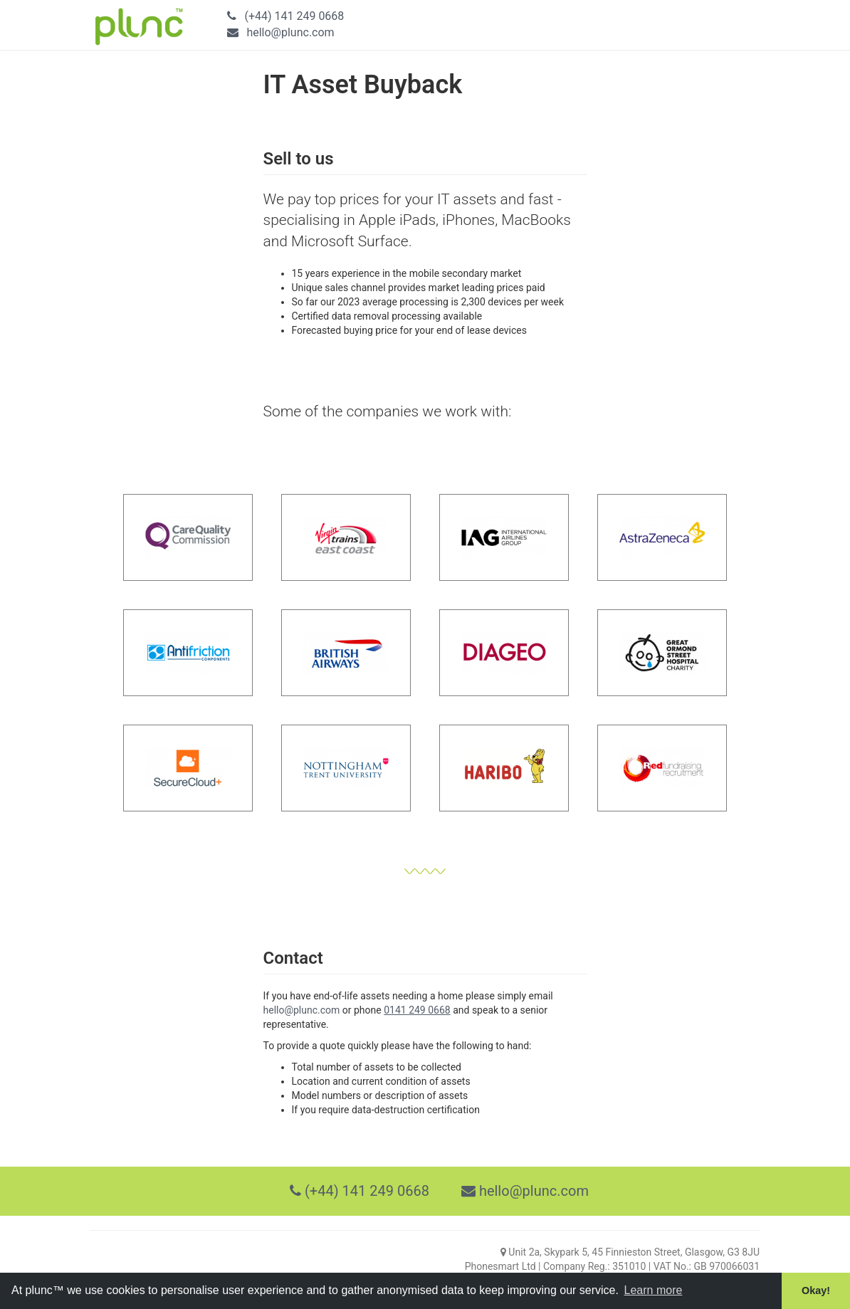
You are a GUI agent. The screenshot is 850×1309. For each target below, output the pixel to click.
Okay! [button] (816, 1290)
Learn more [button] (653, 1290)
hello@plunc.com (290, 32)
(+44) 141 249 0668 (294, 16)
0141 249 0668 (417, 1010)
